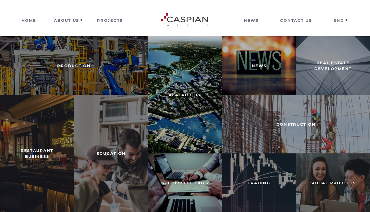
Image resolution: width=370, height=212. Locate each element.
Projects (110, 20)
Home (29, 20)
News (251, 20)
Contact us (296, 20)
